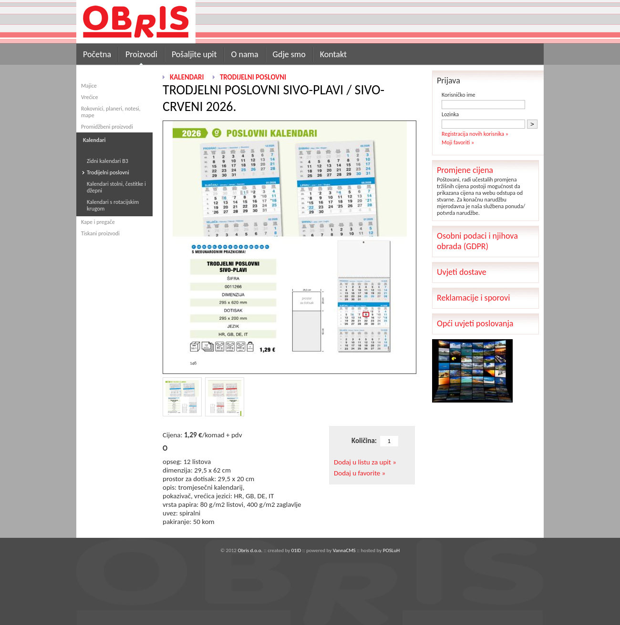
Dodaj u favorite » (359, 473)
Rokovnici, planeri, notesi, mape (111, 112)
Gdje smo (289, 54)
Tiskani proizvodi (100, 233)
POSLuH (391, 550)
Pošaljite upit (194, 54)
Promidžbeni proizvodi (107, 126)
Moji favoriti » (458, 142)
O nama (244, 54)
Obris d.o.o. (250, 550)
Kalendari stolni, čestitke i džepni (116, 187)
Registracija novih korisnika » (475, 134)
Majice (89, 85)
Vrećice (89, 97)
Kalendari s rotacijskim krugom (113, 205)
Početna (97, 54)
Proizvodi (141, 54)
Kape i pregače (98, 222)
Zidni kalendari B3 (107, 161)
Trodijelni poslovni (108, 172)
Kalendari (187, 77)
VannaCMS (344, 550)
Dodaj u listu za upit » (365, 462)
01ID (296, 550)
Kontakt (333, 54)
